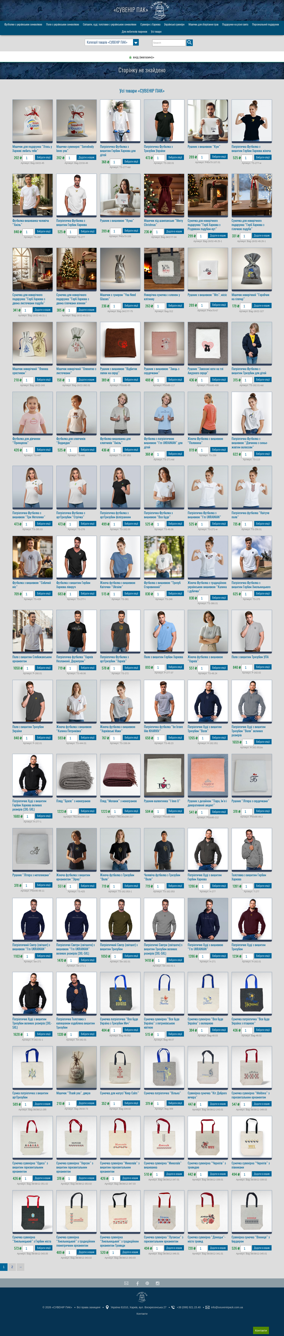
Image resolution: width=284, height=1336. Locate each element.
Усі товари (156, 31)
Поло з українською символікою (62, 24)
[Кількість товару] (28, 158)
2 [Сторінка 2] (12, 1267)
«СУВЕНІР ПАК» (141, 10)
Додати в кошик (86, 157)
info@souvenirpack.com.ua (227, 1307)
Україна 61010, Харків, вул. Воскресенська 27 (138, 1307)
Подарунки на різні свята (235, 24)
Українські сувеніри (174, 24)
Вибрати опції (44, 157)
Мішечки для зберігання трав (203, 24)
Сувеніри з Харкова (150, 24)
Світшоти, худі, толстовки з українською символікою (109, 24)
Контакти (261, 1330)
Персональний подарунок (265, 24)
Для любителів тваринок (134, 31)
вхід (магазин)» (143, 57)
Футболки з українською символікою (23, 24)
